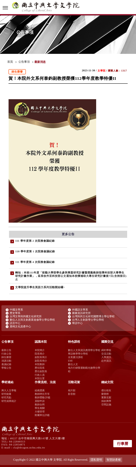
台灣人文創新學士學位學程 (88, 319)
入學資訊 (106, 357)
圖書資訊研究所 (81, 313)
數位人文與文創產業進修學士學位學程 (32, 319)
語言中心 (15, 323)
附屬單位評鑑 (42, 415)
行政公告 (6, 353)
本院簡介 (40, 350)
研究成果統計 (8, 401)
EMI (70, 360)
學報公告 (6, 367)
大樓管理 (40, 411)
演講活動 (6, 360)
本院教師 (40, 364)
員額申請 (40, 401)
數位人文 (73, 364)
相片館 (71, 390)
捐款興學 (106, 401)
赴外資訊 (106, 360)
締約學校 (106, 350)
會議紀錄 (6, 364)
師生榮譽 (6, 357)
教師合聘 (40, 404)
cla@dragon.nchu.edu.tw (29, 447)
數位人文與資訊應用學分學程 (84, 350)
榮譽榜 (105, 393)
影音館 (71, 393)
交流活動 (106, 353)
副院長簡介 (41, 357)
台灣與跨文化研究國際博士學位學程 (93, 316)
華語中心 (77, 323)
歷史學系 (15, 313)
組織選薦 (40, 390)
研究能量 (6, 393)
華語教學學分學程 (78, 353)
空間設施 (106, 404)
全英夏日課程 (75, 357)
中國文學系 (16, 309)
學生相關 (40, 408)
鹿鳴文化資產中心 (20, 326)
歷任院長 (40, 367)
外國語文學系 (80, 309)
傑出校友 (106, 390)
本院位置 (40, 378)
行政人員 (40, 374)
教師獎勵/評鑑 (42, 397)
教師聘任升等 (42, 393)
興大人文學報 (8, 390)
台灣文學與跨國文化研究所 (26, 316)
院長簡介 (40, 353)
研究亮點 (6, 397)
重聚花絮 (106, 397)
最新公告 (6, 350)
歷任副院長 (41, 371)
